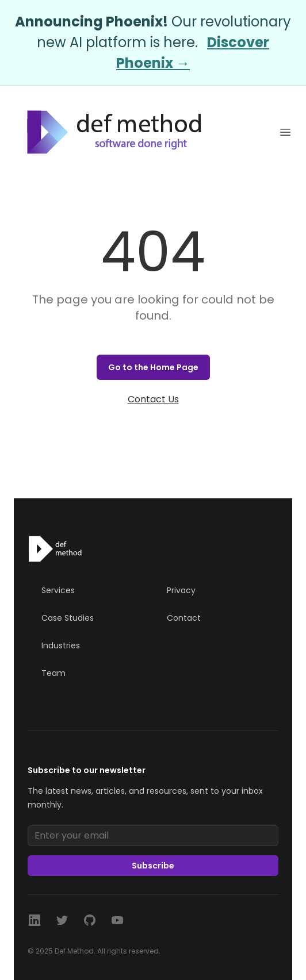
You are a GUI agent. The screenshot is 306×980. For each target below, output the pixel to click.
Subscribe (153, 865)
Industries (60, 645)
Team (53, 673)
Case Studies (67, 618)
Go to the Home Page (153, 367)
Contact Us (153, 399)
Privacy (181, 590)
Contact (184, 618)
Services (58, 590)
